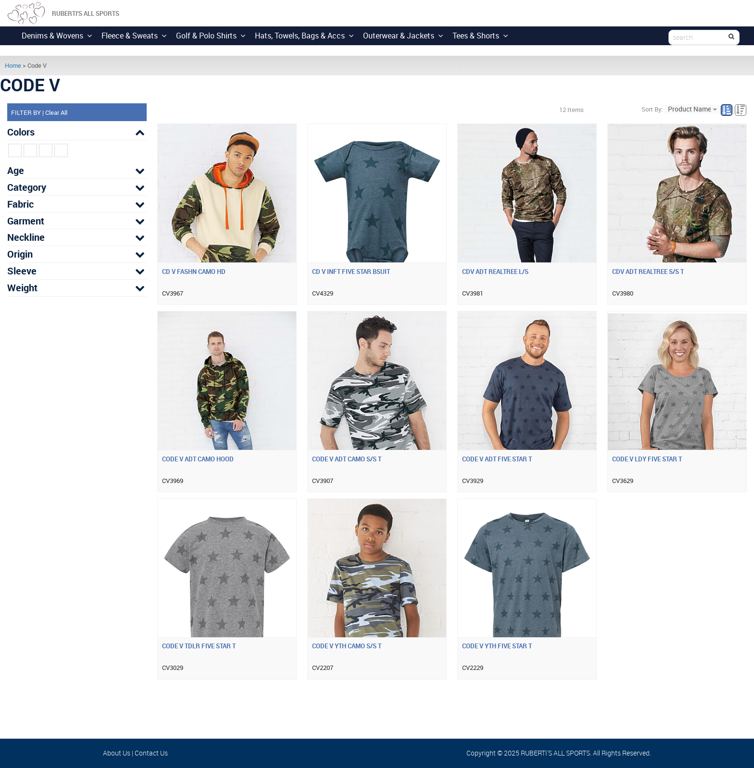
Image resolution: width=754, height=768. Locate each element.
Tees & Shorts (480, 35)
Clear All (56, 112)
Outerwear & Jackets (403, 35)
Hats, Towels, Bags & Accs (304, 35)
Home (13, 65)
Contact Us (151, 752)
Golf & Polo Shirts (210, 35)
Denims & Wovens (57, 35)
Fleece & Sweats (133, 35)
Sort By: (652, 109)
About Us (116, 752)
